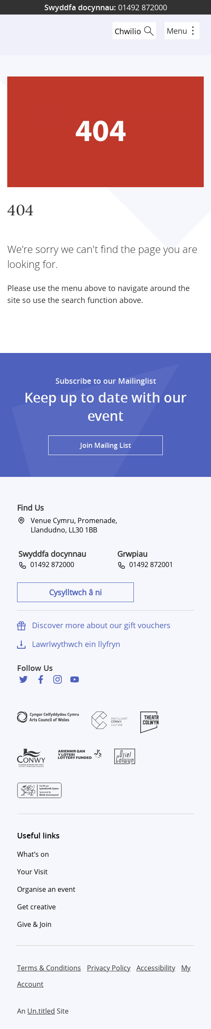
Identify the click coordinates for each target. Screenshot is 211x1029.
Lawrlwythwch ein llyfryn (76, 644)
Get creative (36, 906)
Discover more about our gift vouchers (101, 625)
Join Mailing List (105, 445)
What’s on (33, 854)
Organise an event (46, 889)
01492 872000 (105, 7)
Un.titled (41, 1011)
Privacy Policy (108, 968)
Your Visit (32, 871)
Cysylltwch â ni (75, 592)
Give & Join (34, 924)
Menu (180, 31)
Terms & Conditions (49, 968)
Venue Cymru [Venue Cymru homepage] (37, 35)
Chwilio (128, 31)
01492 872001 (149, 564)
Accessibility (155, 968)
